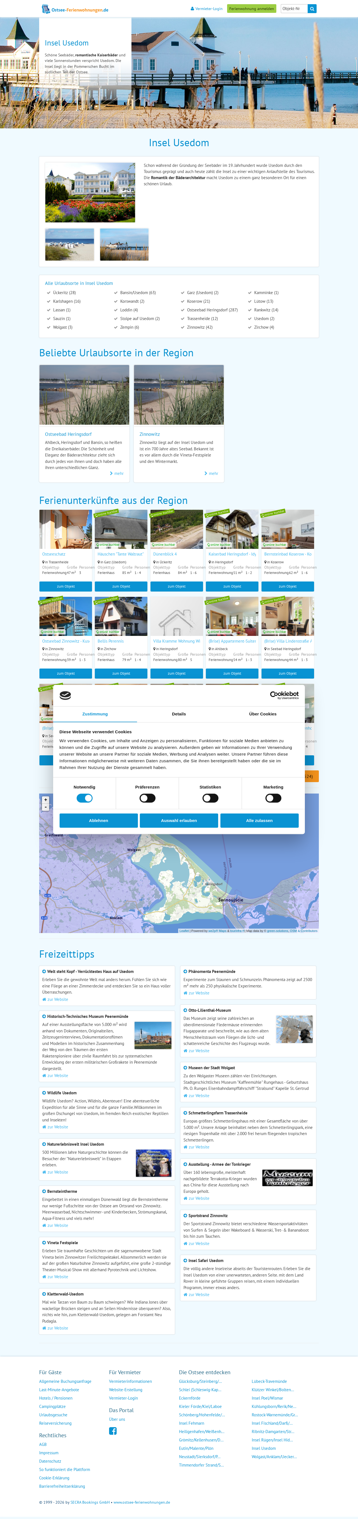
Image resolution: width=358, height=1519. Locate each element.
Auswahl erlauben (179, 820)
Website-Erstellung (125, 1392)
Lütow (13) (263, 301)
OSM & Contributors (303, 933)
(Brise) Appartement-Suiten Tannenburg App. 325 (253, 642)
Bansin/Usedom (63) (137, 292)
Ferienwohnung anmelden (251, 8)
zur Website (55, 1001)
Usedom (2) (263, 318)
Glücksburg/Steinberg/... (200, 1383)
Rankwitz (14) (265, 310)
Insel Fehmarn (191, 1425)
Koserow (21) (198, 301)
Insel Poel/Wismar (267, 1400)
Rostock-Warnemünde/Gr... (275, 1417)
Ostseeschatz (53, 554)
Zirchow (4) (263, 327)
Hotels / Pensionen (55, 1400)
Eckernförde (190, 1400)
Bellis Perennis (111, 642)
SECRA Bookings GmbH (90, 1504)
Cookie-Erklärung (54, 1480)
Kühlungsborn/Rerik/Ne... (274, 1408)
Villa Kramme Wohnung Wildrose (183, 642)
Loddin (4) (128, 310)
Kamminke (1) (266, 292)
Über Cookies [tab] (263, 714)
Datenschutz (50, 1463)
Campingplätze (52, 1408)
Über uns (117, 1421)
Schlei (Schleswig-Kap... (200, 1392)
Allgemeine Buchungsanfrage (65, 1383)
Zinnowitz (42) (199, 327)
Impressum (48, 1455)
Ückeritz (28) (64, 292)
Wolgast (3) (62, 327)
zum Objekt (66, 586)
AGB (43, 1446)
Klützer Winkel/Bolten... (273, 1392)
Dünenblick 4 (166, 554)
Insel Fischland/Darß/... (272, 1425)
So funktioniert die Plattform (64, 1471)
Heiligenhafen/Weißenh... (201, 1433)
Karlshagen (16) (66, 301)
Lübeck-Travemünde (269, 1383)
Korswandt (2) (131, 301)
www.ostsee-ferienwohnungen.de (142, 1504)
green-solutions (277, 933)
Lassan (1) (61, 310)
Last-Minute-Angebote (59, 1392)
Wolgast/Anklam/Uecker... (274, 1459)
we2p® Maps (217, 933)
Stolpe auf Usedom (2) (139, 318)
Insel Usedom (264, 1450)
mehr (117, 473)
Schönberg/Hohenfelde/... (202, 1417)
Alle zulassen (259, 820)
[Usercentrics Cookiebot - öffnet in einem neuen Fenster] (274, 695)
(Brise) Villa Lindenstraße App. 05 (295, 642)
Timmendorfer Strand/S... (201, 1467)
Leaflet (184, 933)
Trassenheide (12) (202, 318)
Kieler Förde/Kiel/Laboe (200, 1408)
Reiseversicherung (55, 1425)
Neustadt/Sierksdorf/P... (199, 1459)
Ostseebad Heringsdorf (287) (212, 310)
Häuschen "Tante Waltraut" (121, 554)
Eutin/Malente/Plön (196, 1450)
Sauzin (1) (61, 318)
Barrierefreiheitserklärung (62, 1488)
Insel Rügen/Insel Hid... (272, 1442)
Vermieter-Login (207, 8)
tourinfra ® (237, 933)
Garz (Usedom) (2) (202, 292)
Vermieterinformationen (130, 1383)
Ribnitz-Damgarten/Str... (273, 1433)
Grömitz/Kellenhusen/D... (201, 1442)
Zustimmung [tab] (95, 714)
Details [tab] (179, 714)
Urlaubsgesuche (53, 1417)
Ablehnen (98, 820)
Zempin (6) (129, 327)
